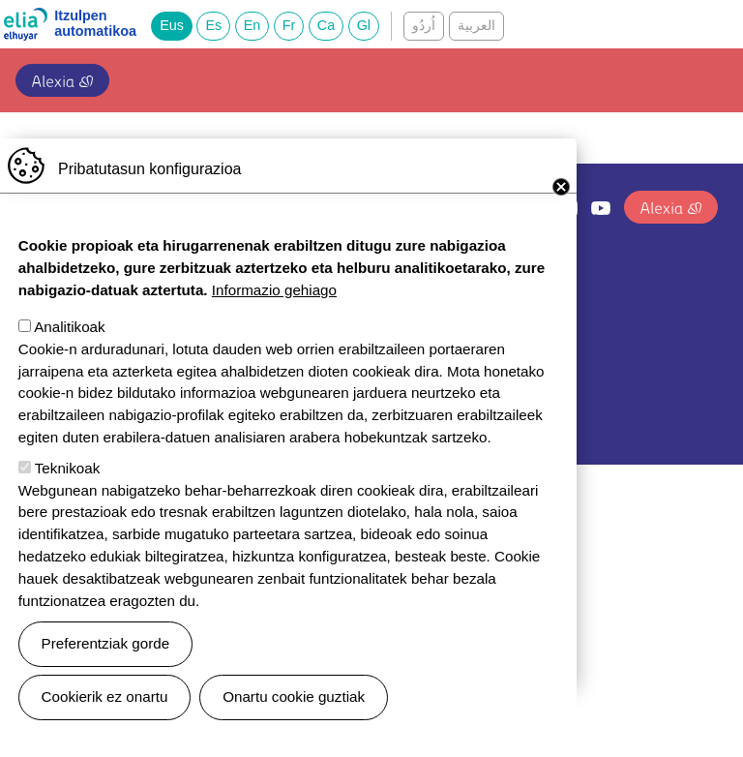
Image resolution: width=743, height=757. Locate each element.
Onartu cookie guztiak (294, 725)
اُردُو (423, 25)
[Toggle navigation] (707, 76)
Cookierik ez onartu (105, 725)
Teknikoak (68, 497)
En (252, 25)
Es (213, 25)
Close (561, 215)
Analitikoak (69, 356)
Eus (172, 25)
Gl (364, 25)
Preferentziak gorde (106, 672)
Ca (326, 25)
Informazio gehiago (274, 319)
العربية (476, 25)
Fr (289, 25)
